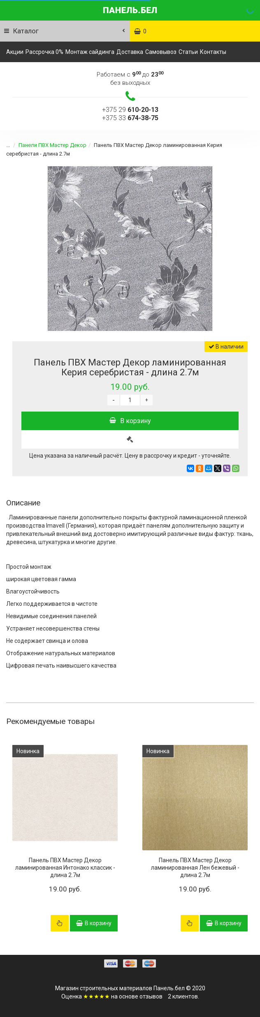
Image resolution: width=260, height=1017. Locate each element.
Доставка (129, 52)
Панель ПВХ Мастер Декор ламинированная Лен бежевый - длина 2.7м (195, 867)
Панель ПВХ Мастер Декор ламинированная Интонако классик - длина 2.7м (65, 867)
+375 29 (130, 110)
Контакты (213, 52)
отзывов (150, 996)
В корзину (130, 421)
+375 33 (130, 118)
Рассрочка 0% (44, 52)
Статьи (188, 52)
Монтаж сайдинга (89, 52)
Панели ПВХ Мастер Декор (52, 145)
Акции (14, 52)
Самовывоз (160, 52)
